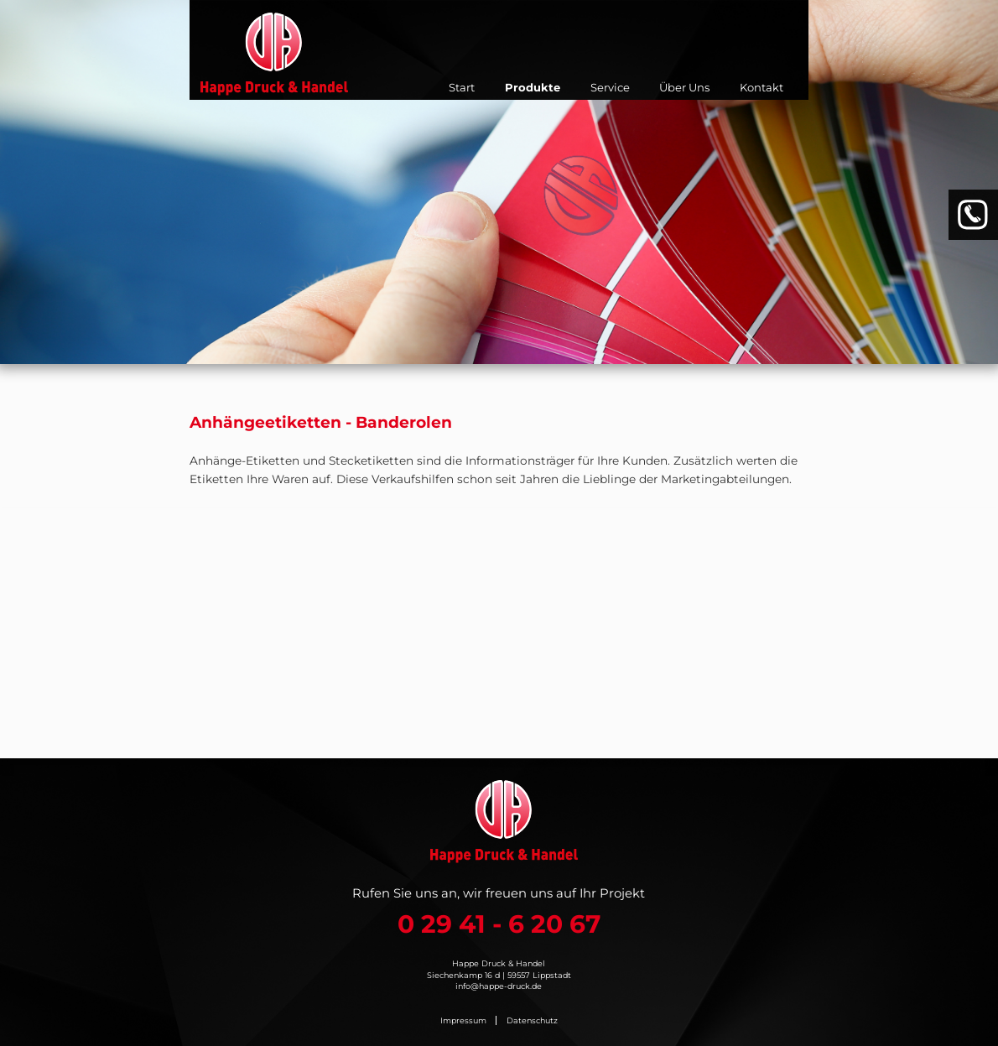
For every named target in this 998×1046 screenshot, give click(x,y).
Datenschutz (532, 1020)
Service (610, 87)
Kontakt (761, 87)
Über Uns (684, 87)
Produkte (532, 87)
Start (462, 87)
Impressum (463, 1020)
